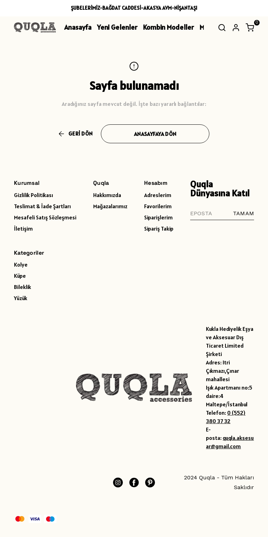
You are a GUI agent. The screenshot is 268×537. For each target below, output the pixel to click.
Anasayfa (77, 27)
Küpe (20, 275)
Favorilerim (158, 206)
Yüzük (20, 298)
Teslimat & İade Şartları (42, 206)
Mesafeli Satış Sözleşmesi (45, 217)
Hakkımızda (107, 194)
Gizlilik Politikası (33, 194)
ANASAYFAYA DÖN (155, 133)
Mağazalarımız (110, 206)
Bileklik (22, 286)
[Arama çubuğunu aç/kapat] (222, 28)
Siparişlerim (158, 217)
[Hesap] (236, 28)
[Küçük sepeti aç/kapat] (250, 28)
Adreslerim (157, 194)
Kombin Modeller (168, 27)
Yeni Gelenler (117, 27)
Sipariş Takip (158, 228)
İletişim (23, 228)
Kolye (21, 264)
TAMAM (243, 213)
